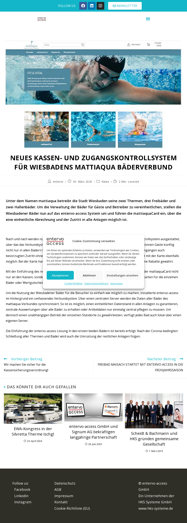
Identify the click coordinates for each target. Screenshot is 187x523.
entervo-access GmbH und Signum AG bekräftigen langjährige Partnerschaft (93, 432)
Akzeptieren (60, 275)
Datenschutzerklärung (96, 283)
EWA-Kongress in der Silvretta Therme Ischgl (33, 431)
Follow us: (20, 483)
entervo (58, 181)
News (105, 181)
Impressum (116, 283)
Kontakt (61, 502)
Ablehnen (89, 275)
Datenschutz (64, 483)
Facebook (22, 489)
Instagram (22, 502)
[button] (148, 18)
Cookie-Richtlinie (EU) (72, 508)
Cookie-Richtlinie (73, 283)
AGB (57, 489)
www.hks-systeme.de (155, 508)
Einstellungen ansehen (122, 275)
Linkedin (21, 495)
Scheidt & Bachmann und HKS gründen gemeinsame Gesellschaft (154, 439)
